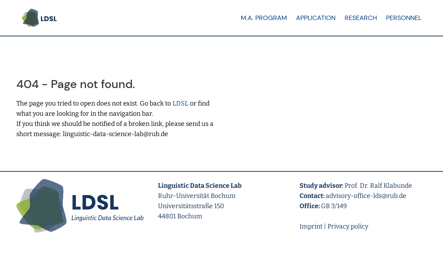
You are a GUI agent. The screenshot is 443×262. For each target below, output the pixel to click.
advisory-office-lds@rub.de (366, 196)
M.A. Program (264, 18)
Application (316, 18)
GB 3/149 (334, 206)
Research (361, 18)
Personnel (404, 18)
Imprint (311, 226)
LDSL (180, 103)
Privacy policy (348, 226)
